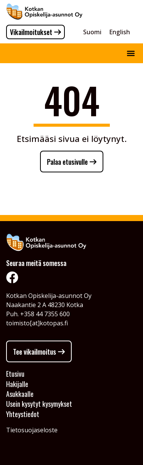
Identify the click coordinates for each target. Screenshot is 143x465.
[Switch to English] (119, 31)
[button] (130, 53)
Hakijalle (17, 384)
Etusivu (15, 373)
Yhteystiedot (22, 414)
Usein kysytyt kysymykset (39, 404)
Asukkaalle (20, 394)
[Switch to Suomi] (92, 31)
